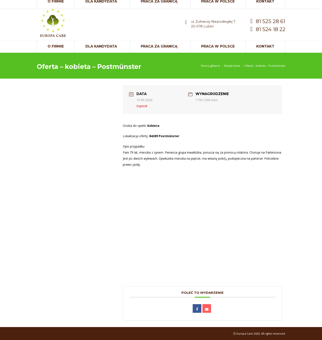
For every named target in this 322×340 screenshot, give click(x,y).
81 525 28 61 (270, 21)
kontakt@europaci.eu (257, 4)
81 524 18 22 (270, 29)
